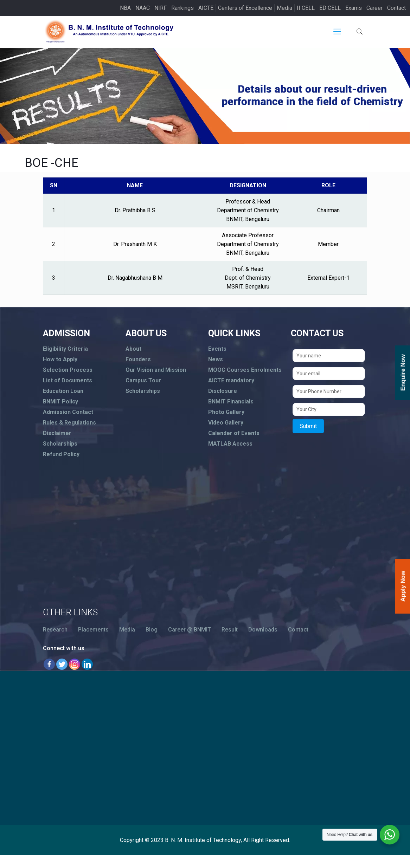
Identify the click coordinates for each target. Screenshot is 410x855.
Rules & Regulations (69, 422)
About (133, 348)
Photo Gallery (226, 412)
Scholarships (60, 443)
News (215, 359)
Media (284, 8)
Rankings (182, 8)
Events (217, 348)
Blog (152, 629)
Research (55, 629)
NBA (125, 8)
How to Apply (60, 359)
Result (230, 629)
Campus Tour (143, 380)
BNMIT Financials (231, 401)
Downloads (262, 629)
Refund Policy (61, 454)
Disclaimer (57, 433)
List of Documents (67, 380)
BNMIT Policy (60, 401)
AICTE (205, 8)
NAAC (142, 8)
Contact (396, 8)
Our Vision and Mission (156, 370)
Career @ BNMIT (189, 629)
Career (374, 8)
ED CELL (330, 8)
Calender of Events (234, 433)
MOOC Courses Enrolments (245, 370)
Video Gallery (225, 422)
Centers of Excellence (245, 8)
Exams (353, 8)
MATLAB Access (230, 443)
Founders (138, 359)
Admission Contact (68, 412)
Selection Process (67, 370)
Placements (93, 629)
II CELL (306, 8)
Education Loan (63, 391)
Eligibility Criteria (65, 348)
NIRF (160, 8)
